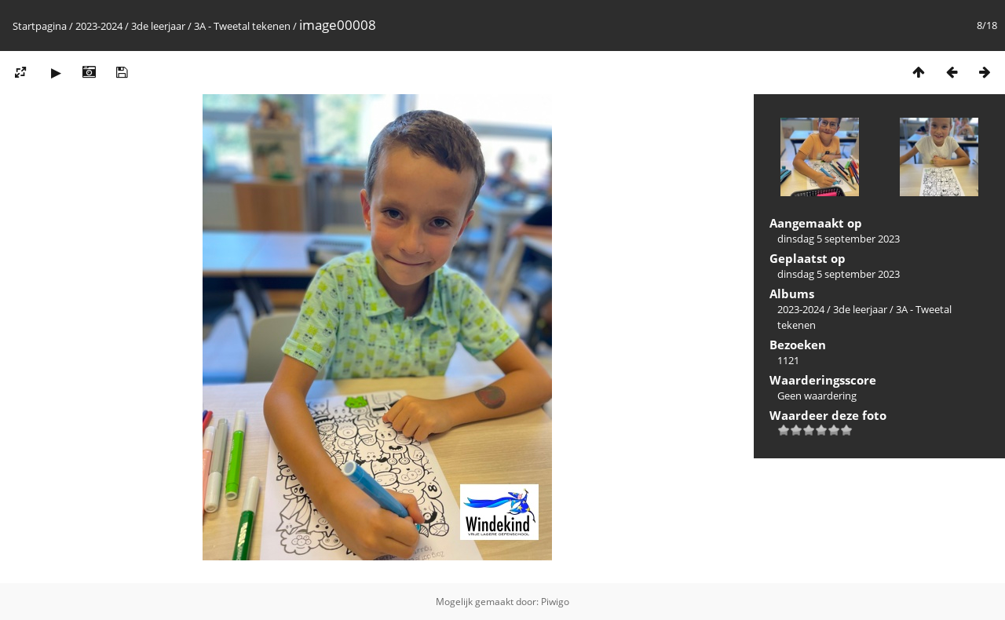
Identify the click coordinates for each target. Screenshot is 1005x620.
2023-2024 (98, 26)
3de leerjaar (158, 26)
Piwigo (555, 601)
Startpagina (40, 26)
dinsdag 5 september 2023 (838, 239)
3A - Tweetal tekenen (242, 26)
